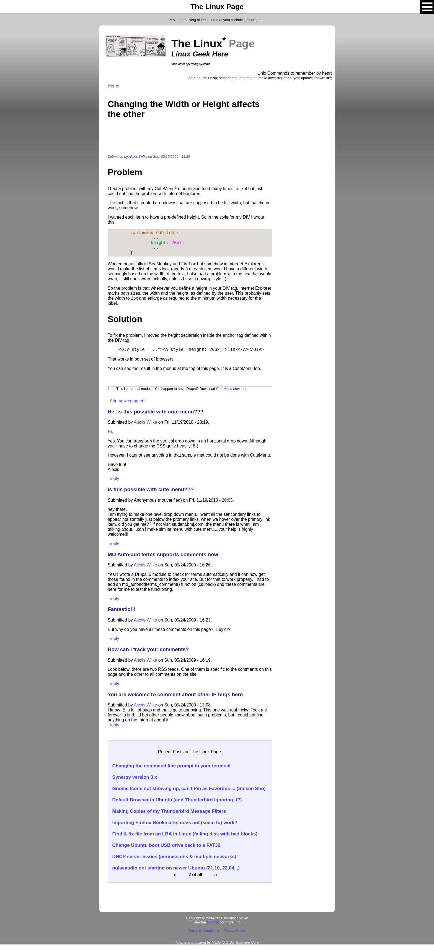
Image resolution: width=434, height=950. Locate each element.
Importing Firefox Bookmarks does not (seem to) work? (174, 828)
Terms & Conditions (203, 936)
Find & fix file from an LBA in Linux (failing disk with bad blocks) (185, 839)
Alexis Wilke (138, 157)
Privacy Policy (234, 936)
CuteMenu (224, 394)
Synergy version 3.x (134, 782)
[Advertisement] (190, 140)
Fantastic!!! (122, 615)
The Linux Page (217, 6)
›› (215, 880)
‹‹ (175, 880)
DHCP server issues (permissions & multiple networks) (174, 862)
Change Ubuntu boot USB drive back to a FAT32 (166, 850)
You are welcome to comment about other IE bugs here (175, 700)
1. (109, 394)
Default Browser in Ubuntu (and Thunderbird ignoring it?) (177, 805)
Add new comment (128, 406)
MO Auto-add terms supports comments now (163, 560)
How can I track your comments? (148, 655)
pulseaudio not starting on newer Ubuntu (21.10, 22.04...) (176, 873)
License (213, 928)
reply (114, 484)
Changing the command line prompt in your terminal (171, 771)
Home (113, 86)
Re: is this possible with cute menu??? (155, 417)
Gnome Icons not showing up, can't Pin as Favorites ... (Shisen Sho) (189, 794)
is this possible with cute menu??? (151, 495)
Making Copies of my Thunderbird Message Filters (169, 816)
